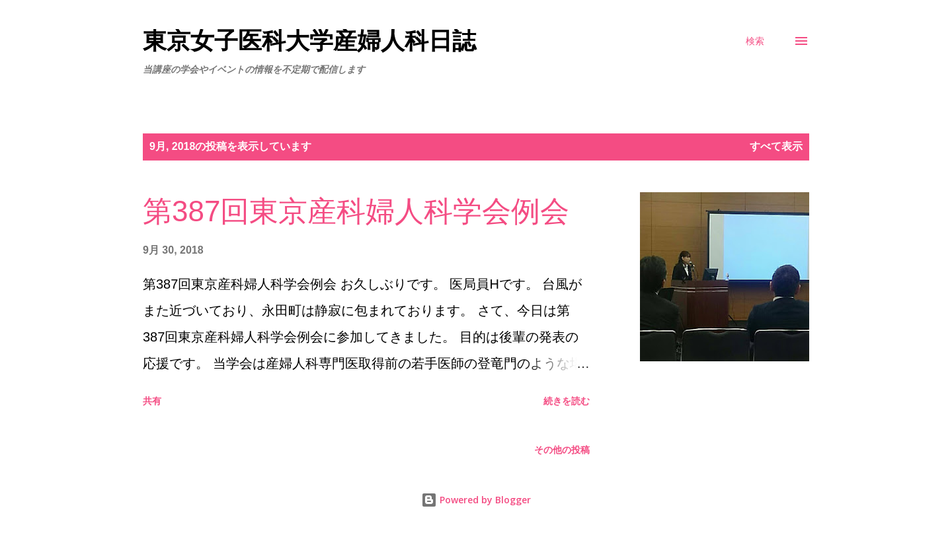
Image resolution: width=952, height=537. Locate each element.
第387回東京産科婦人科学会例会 (356, 211)
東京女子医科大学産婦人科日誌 (309, 40)
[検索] (755, 41)
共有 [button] (152, 401)
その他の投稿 (562, 450)
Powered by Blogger (476, 499)
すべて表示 (776, 146)
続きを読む (566, 401)
